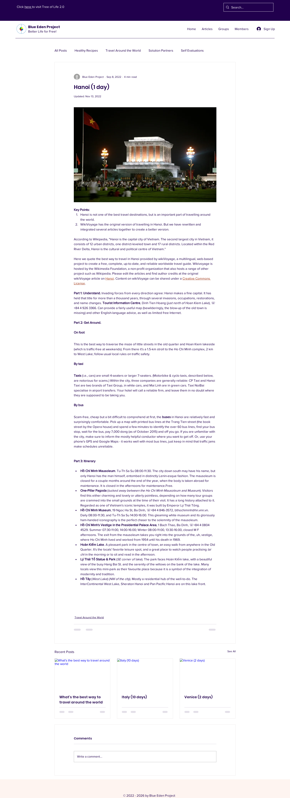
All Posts (61, 50)
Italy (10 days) (134, 697)
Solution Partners (161, 50)
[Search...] (248, 7)
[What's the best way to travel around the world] (82, 674)
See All (231, 651)
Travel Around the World (123, 50)
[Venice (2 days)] (207, 674)
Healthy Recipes (86, 50)
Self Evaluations (192, 50)
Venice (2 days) (198, 697)
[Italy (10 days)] (145, 674)
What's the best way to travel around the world (81, 700)
